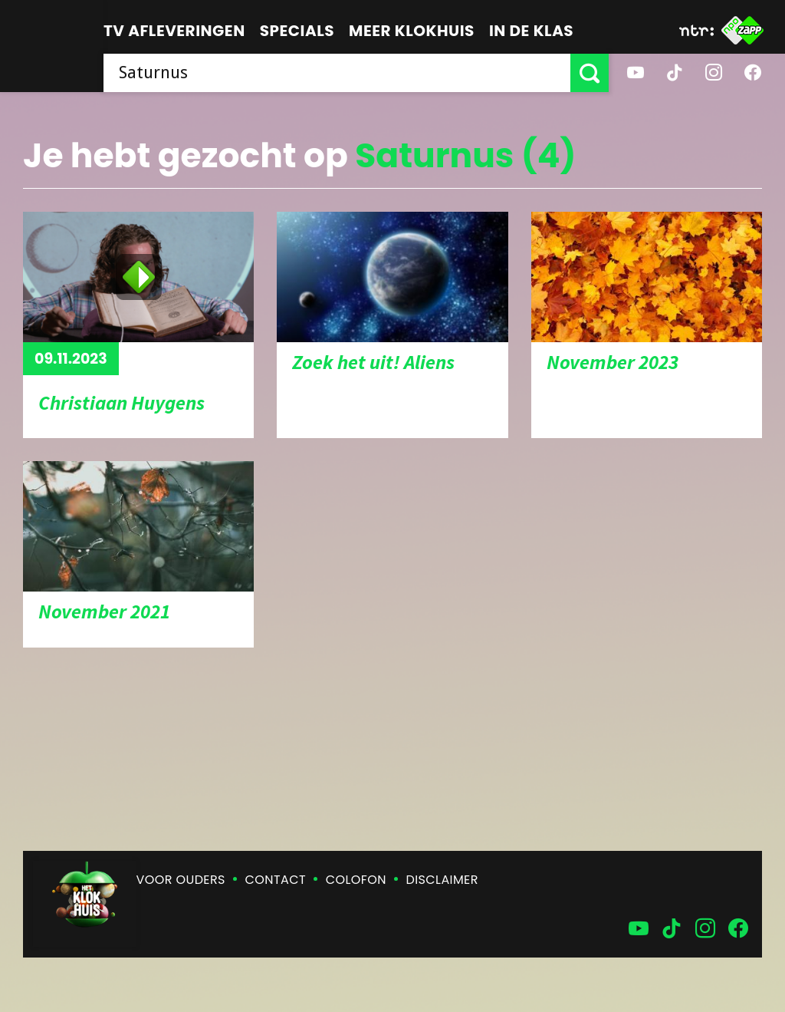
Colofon (356, 879)
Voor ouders (180, 879)
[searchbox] (336, 73)
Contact (275, 879)
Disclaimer (442, 879)
